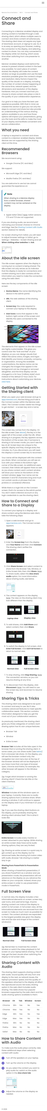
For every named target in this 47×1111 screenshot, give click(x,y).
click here (6, 381)
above (22, 432)
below (39, 751)
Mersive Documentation (10, 12)
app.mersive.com (9, 399)
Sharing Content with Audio (30, 227)
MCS (21, 12)
